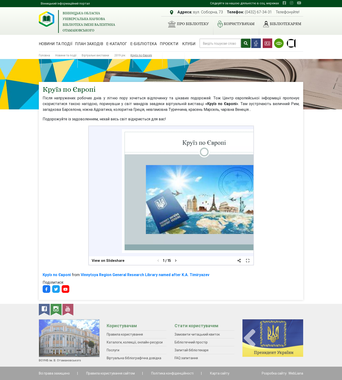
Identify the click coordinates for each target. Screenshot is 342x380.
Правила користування (125, 334)
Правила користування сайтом (110, 373)
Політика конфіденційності (172, 373)
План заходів (89, 43)
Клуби (189, 43)
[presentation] (249, 338)
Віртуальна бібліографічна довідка (134, 358)
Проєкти (169, 43)
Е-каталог (116, 43)
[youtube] (299, 3)
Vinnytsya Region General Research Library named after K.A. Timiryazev (145, 274)
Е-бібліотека (143, 43)
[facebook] (284, 3)
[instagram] (291, 3)
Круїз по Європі (57, 274)
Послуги (113, 350)
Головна (44, 55)
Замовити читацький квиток (197, 334)
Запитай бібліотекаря (191, 350)
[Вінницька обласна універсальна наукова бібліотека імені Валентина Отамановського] (46, 19)
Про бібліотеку (186, 24)
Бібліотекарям (280, 24)
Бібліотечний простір (191, 342)
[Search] (220, 43)
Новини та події (55, 43)
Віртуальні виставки (95, 55)
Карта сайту (219, 373)
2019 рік (119, 55)
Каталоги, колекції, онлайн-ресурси (135, 342)
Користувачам (234, 24)
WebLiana (295, 373)
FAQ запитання (186, 358)
